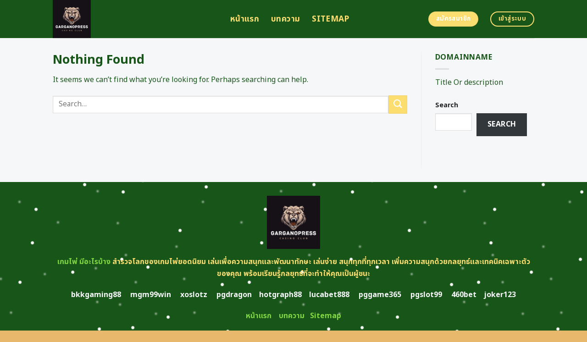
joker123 (500, 294)
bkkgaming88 (96, 294)
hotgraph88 (280, 294)
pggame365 (380, 294)
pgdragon (234, 294)
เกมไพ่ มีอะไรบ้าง (84, 261)
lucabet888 (329, 294)
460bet (463, 294)
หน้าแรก (244, 19)
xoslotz (193, 294)
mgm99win (150, 294)
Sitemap (330, 19)
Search (446, 105)
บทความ (285, 19)
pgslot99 (426, 294)
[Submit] (397, 104)
